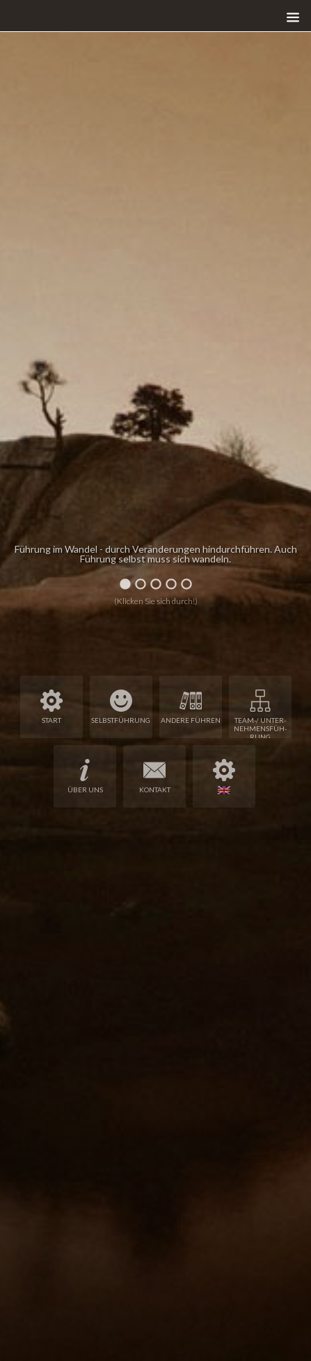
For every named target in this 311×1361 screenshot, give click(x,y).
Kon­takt (154, 776)
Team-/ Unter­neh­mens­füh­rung (260, 714)
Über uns (85, 776)
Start (51, 707)
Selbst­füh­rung (121, 707)
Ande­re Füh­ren (190, 707)
